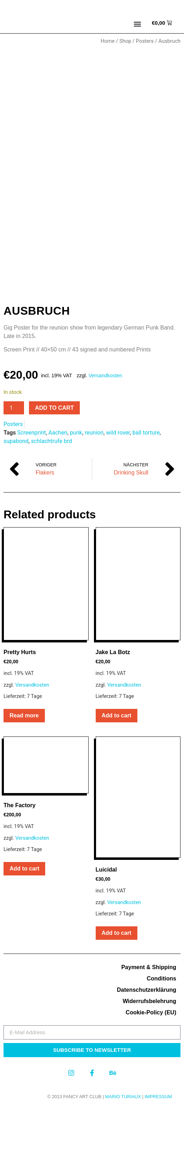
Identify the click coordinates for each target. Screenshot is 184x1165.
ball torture (146, 489)
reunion (94, 489)
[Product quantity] (14, 464)
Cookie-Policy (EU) (151, 1069)
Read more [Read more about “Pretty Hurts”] (24, 772)
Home (108, 41)
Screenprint (31, 489)
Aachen (57, 489)
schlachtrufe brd (51, 497)
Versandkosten (105, 432)
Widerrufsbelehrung (149, 1058)
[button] (137, 24)
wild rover (118, 489)
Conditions (161, 1035)
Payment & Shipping (148, 1024)
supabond (16, 497)
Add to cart (54, 464)
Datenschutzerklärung (146, 1046)
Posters (145, 41)
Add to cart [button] (116, 772)
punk (76, 489)
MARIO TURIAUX (123, 1153)
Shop (125, 41)
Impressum (158, 1153)
